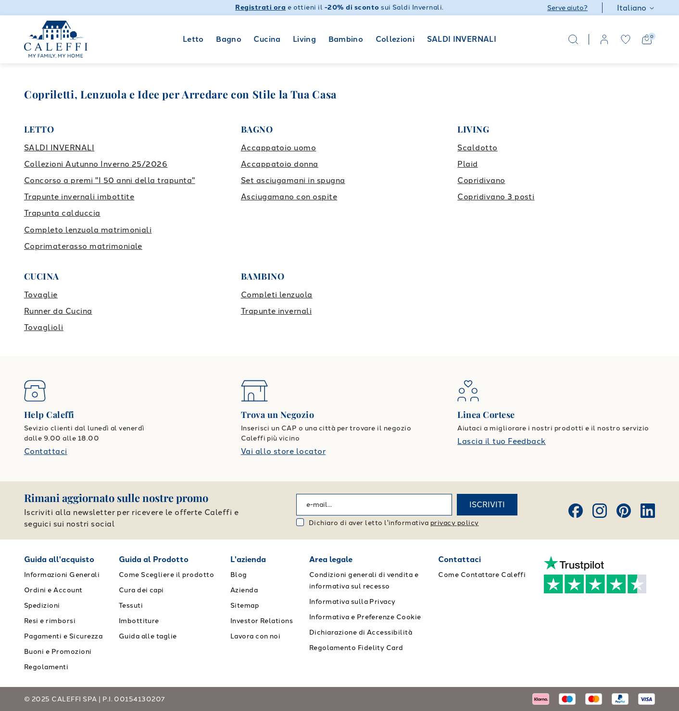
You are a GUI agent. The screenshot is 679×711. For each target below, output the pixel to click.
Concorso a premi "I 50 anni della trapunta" (109, 180)
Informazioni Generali (62, 575)
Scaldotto (477, 147)
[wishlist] (625, 39)
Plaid (467, 164)
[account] (604, 39)
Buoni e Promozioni (58, 652)
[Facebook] (575, 510)
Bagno (228, 39)
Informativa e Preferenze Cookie (365, 617)
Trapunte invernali (276, 311)
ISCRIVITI (487, 504)
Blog (238, 575)
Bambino (346, 39)
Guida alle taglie (148, 636)
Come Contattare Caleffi (482, 575)
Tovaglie (41, 294)
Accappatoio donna (279, 164)
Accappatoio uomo (278, 147)
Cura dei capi (141, 590)
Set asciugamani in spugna (293, 180)
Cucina (266, 39)
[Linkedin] (648, 510)
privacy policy (454, 523)
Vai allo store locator (283, 451)
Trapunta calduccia (62, 213)
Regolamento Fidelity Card (356, 648)
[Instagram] (599, 510)
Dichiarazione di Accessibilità (360, 632)
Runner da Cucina (58, 311)
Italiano (636, 7)
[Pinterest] (623, 510)
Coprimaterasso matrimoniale (83, 246)
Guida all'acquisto (59, 559)
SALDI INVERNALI (461, 39)
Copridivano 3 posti (495, 196)
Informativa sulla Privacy (352, 602)
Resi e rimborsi (49, 621)
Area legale (330, 559)
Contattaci (45, 451)
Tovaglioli (43, 327)
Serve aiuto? (567, 8)
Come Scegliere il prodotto (166, 575)
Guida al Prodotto (154, 559)
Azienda (244, 590)
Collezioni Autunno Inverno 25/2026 (95, 164)
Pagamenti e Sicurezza (63, 636)
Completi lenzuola (277, 294)
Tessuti (131, 605)
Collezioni (395, 39)
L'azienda (248, 559)
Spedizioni (42, 605)
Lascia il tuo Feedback (501, 441)
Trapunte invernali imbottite (79, 196)
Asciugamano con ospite (289, 196)
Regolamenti (46, 667)
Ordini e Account (53, 590)
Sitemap (244, 605)
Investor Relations (261, 621)
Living (304, 39)
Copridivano (481, 180)
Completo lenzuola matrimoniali (87, 229)
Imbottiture (139, 621)
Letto (193, 39)
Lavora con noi (255, 636)
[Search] (573, 39)
